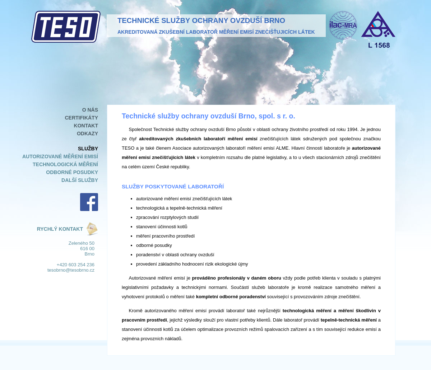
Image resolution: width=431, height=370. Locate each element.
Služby (88, 148)
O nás (90, 110)
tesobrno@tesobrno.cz (70, 270)
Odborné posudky (72, 172)
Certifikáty (81, 118)
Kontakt (86, 125)
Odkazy (87, 133)
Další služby (79, 180)
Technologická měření (65, 164)
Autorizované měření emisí (60, 156)
